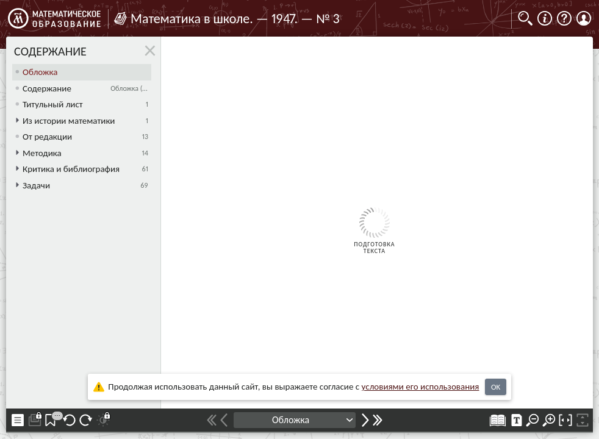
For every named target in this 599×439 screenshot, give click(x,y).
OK (495, 386)
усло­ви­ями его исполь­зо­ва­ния (420, 386)
